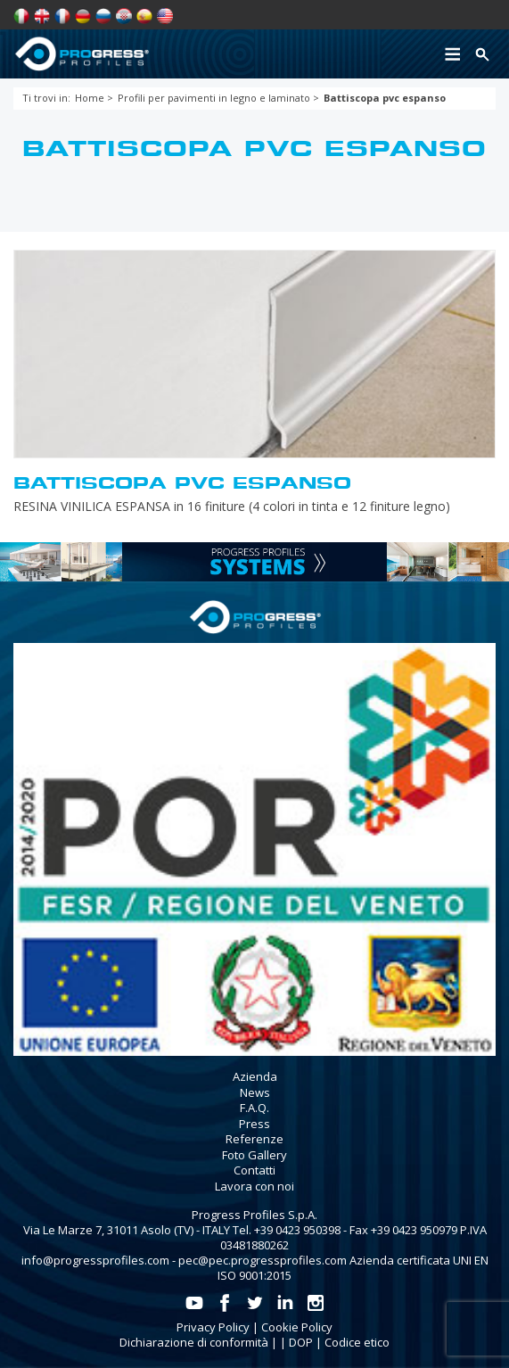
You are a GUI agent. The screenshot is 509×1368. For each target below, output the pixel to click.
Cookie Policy (296, 1327)
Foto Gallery (254, 1155)
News (255, 1092)
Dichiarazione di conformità (193, 1342)
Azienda (255, 1076)
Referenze (254, 1139)
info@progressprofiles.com (95, 1260)
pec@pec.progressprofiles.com (262, 1260)
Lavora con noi (254, 1186)
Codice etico (357, 1342)
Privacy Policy (213, 1327)
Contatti (254, 1170)
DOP (301, 1342)
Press (254, 1124)
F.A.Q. (254, 1108)
